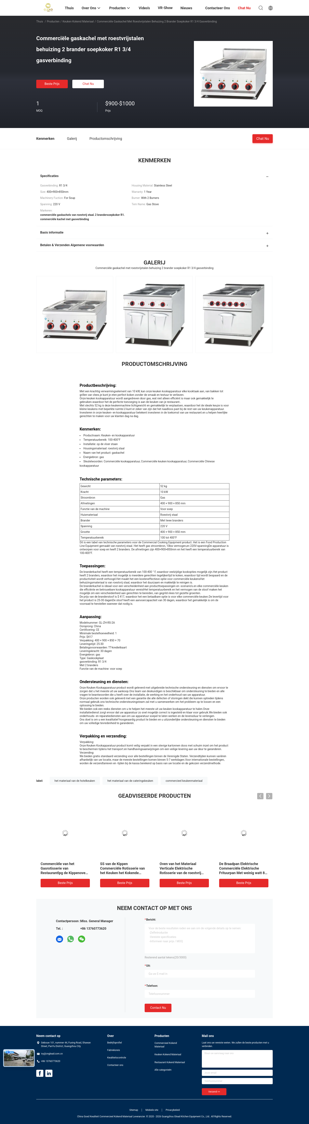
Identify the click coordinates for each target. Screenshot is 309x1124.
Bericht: (151, 919)
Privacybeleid (173, 1110)
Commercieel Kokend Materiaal (165, 1045)
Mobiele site (151, 1110)
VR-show (165, 8)
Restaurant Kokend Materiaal (169, 1062)
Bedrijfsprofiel (114, 1042)
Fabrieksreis (113, 1050)
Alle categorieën (162, 1069)
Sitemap (133, 1110)
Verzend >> (214, 1091)
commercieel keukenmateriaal (184, 780)
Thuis (39, 21)
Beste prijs (52, 84)
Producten (53, 21)
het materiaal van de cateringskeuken (130, 780)
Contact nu (158, 1008)
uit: (148, 965)
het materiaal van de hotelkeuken (75, 780)
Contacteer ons (115, 1065)
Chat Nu (88, 84)
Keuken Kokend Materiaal (78, 21)
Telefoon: (152, 985)
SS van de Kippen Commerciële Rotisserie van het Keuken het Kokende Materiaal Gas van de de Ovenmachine (122, 873)
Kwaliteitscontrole (116, 1057)
